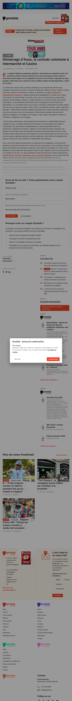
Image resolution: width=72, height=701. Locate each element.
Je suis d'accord (53, 359)
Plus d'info (17, 359)
